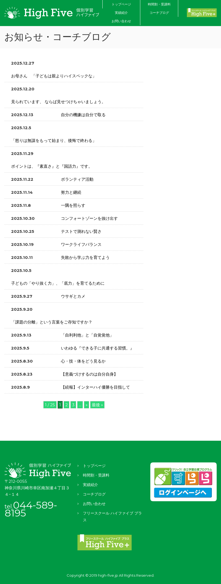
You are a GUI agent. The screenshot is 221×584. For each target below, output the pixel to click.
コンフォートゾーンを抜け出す (89, 218)
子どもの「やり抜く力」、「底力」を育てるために (58, 283)
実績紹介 (121, 13)
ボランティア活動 (77, 179)
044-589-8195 (31, 509)
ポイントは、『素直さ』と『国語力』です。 (51, 166)
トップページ (121, 4)
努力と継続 (71, 192)
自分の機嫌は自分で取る (83, 114)
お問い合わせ (121, 21)
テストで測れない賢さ (81, 231)
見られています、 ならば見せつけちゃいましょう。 (58, 101)
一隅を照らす (73, 205)
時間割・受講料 (159, 4)
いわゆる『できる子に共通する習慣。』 (97, 348)
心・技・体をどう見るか (84, 361)
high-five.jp (108, 575)
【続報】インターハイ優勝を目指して (95, 387)
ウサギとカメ (73, 296)
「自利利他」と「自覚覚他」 (87, 335)
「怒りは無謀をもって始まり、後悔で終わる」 (53, 140)
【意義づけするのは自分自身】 (89, 374)
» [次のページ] (86, 404)
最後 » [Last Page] (97, 404)
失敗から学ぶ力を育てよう (85, 257)
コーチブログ (159, 13)
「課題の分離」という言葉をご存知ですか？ (51, 322)
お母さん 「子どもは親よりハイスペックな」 (53, 75)
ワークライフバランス (81, 244)
